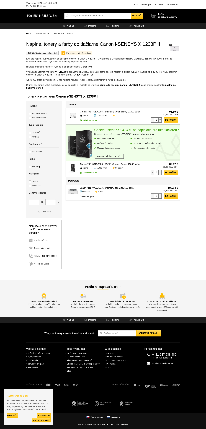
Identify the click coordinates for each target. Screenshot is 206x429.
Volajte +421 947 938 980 (43, 256)
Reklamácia (33, 367)
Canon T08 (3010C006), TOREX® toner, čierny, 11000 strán (110, 164)
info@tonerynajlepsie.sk (162, 363)
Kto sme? (110, 353)
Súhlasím (12, 415)
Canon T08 (86, 67)
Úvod (30, 33)
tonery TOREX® (58, 72)
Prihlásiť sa (173, 4)
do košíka (170, 120)
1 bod (117, 115)
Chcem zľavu (148, 333)
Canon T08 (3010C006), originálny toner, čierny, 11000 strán (110, 111)
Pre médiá (110, 364)
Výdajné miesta (34, 357)
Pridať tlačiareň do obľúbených (42, 53)
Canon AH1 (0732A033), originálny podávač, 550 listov (107, 188)
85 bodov (119, 168)
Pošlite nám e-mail (39, 248)
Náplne (68, 26)
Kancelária (136, 26)
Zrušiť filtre (44, 211)
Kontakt (159, 4)
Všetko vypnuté (41, 420)
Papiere (89, 26)
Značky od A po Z (35, 360)
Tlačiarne (112, 26)
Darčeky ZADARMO (76, 357)
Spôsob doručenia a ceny (39, 353)
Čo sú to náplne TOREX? (109, 156)
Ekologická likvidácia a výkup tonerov (83, 364)
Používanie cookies (114, 357)
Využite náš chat (39, 240)
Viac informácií (41, 409)
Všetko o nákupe (142, 4)
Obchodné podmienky (116, 360)
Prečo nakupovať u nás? (77, 353)
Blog (69, 371)
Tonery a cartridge (42, 33)
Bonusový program (36, 364)
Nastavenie (44, 415)
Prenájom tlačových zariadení (80, 367)
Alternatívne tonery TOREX (79, 360)
